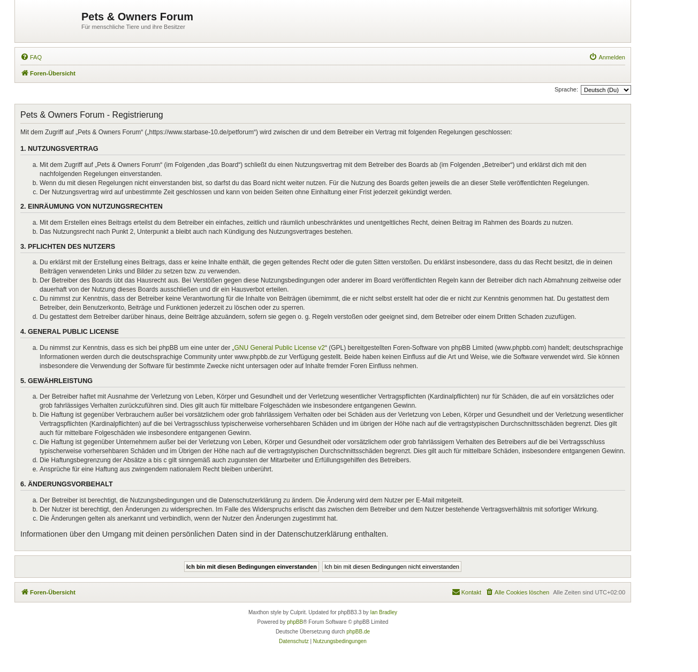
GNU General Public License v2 (279, 348)
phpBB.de (358, 632)
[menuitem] (31, 57)
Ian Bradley (383, 612)
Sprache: (566, 89)
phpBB (295, 622)
